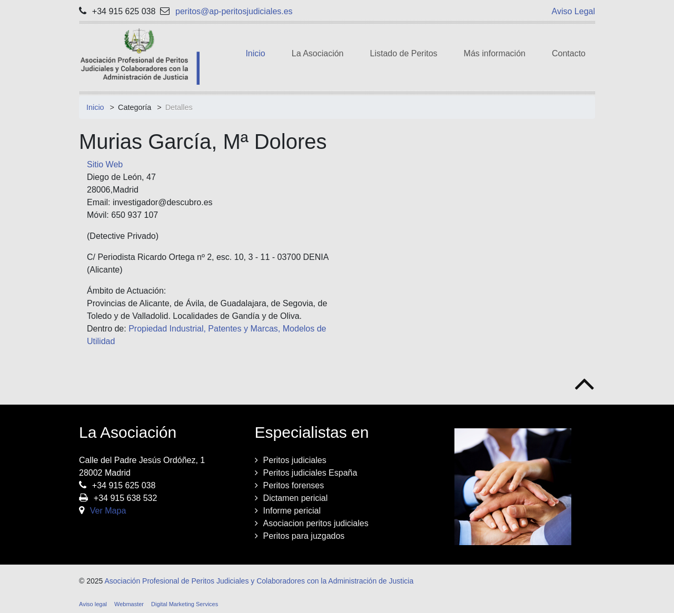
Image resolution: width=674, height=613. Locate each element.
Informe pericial (292, 510)
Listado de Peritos (404, 53)
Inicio (255, 53)
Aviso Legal (573, 11)
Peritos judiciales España (310, 472)
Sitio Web (105, 164)
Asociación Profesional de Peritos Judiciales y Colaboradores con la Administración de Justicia (258, 581)
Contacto (569, 53)
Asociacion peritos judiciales (316, 523)
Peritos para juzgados (304, 535)
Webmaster (129, 604)
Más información (495, 53)
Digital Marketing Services (184, 604)
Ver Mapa (108, 510)
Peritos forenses (293, 485)
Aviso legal (93, 604)
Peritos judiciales (294, 460)
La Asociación (318, 53)
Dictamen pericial (295, 498)
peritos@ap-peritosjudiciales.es (234, 11)
